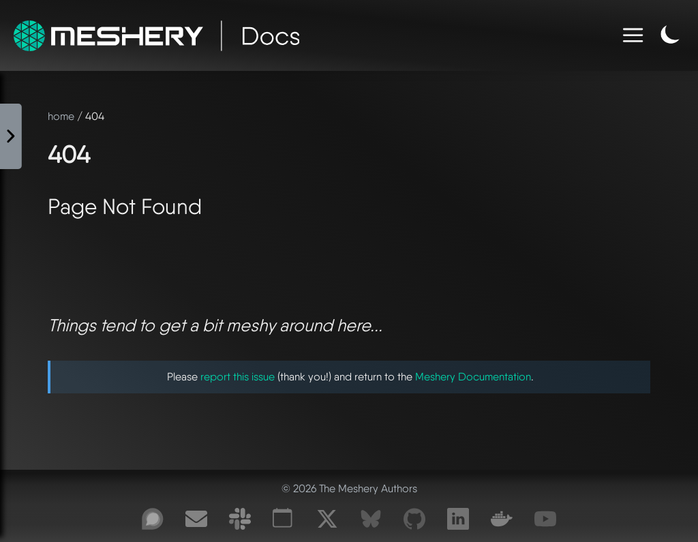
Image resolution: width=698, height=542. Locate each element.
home (61, 116)
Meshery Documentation (473, 376)
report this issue (237, 376)
